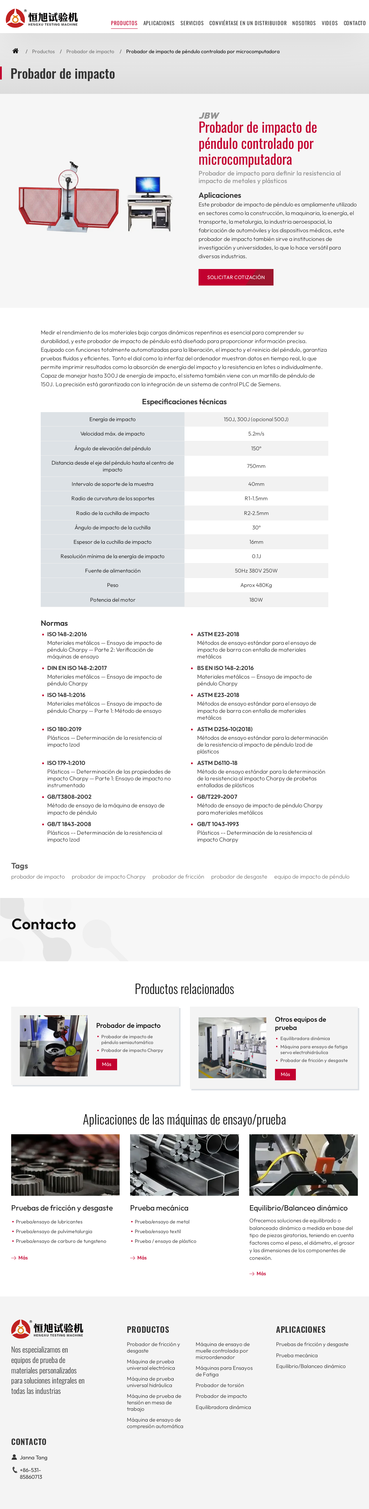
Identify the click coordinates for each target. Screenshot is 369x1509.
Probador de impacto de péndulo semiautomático (127, 1039)
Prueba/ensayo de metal (162, 1221)
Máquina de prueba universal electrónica (151, 1364)
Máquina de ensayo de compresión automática (155, 1423)
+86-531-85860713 (31, 1473)
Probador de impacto (90, 51)
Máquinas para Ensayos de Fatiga (224, 1371)
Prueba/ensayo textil (158, 1231)
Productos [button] (124, 23)
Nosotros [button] (304, 23)
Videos (330, 23)
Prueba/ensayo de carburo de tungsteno (61, 1241)
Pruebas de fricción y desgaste (62, 1207)
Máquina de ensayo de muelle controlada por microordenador (223, 1350)
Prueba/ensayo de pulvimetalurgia (54, 1231)
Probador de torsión (220, 1385)
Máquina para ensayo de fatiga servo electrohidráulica (314, 1049)
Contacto (355, 23)
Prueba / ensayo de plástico (165, 1241)
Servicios (192, 23)
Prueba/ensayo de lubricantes (49, 1221)
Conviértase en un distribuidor (247, 23)
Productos (43, 51)
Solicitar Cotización (236, 277)
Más (106, 1064)
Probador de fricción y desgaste (314, 1060)
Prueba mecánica (159, 1207)
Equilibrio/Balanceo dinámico (298, 1207)
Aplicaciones (159, 23)
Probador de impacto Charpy (132, 1050)
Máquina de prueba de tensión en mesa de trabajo (154, 1402)
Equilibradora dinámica (305, 1038)
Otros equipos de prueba (300, 1023)
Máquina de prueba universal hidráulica (150, 1382)
